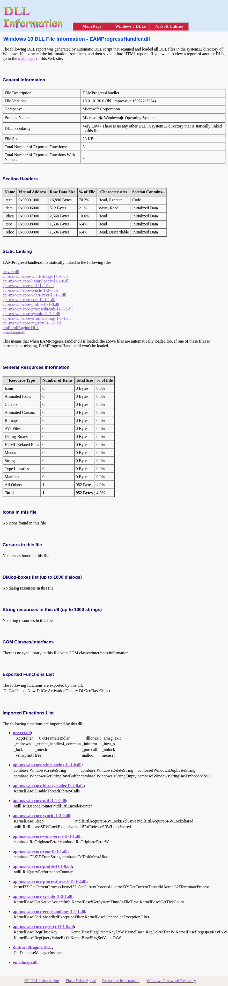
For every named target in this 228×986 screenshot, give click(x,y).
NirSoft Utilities (169, 26)
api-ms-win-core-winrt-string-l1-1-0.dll (35, 276)
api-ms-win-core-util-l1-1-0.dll (28, 285)
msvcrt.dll (11, 271)
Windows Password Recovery (171, 980)
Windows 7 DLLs (130, 26)
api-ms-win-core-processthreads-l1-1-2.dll (38, 309)
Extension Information (120, 980)
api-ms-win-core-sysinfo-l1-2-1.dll (31, 313)
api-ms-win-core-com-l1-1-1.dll (29, 299)
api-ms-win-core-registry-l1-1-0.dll (32, 323)
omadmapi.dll (14, 332)
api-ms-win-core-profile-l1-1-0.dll (31, 304)
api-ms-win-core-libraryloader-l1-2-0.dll (36, 281)
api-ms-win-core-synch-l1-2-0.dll (30, 290)
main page (26, 58)
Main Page (91, 26)
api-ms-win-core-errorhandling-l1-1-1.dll (37, 318)
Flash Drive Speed (81, 980)
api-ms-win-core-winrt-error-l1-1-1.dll (34, 295)
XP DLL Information (41, 980)
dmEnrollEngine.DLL (21, 327)
